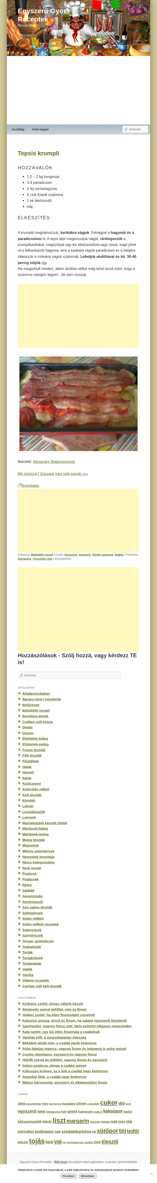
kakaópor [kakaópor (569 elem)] (113, 1111)
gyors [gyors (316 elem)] (72, 1111)
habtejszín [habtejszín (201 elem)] (85, 1111)
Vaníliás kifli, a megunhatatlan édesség (54, 1037)
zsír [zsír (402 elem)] (97, 1142)
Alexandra (24, 558)
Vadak (27, 969)
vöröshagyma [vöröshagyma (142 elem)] (75, 1142)
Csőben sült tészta (37, 722)
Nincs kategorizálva (38, 862)
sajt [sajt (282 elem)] (58, 1131)
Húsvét (28, 772)
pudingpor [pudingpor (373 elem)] (44, 1131)
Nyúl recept (31, 868)
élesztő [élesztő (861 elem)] (110, 1141)
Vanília (27, 975)
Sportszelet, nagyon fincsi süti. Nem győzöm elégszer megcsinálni (77, 1026)
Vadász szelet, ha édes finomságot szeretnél (58, 1015)
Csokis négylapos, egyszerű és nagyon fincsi (59, 1054)
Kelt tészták (32, 795)
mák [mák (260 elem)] (114, 1121)
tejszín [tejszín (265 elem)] (23, 1142)
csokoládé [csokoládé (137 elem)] (93, 1103)
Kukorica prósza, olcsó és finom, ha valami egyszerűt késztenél (74, 1020)
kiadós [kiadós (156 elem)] (128, 1111)
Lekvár (28, 806)
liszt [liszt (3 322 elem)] (59, 1120)
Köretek (28, 800)
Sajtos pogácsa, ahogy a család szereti (54, 1065)
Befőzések (31, 705)
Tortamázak (31, 963)
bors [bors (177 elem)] (45, 1103)
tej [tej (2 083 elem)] (122, 1130)
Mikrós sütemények (38, 851)
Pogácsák (30, 879)
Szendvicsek (32, 935)
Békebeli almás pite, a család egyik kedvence (59, 1043)
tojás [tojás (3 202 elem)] (37, 1141)
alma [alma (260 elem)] (22, 1103)
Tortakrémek (32, 958)
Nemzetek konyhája (38, 857)
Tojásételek (31, 947)
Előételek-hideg (35, 738)
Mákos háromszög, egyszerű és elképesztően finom (64, 1082)
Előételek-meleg (35, 744)
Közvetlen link (43, 558)
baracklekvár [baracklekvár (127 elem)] (33, 1103)
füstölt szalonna (102, 554)
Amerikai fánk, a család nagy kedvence (54, 1077)
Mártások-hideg (35, 828)
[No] (151, 1173)
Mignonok (30, 845)
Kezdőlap (18, 129)
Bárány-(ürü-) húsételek (41, 699)
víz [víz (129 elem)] (64, 1142)
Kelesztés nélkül (35, 789)
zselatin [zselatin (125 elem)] (88, 1142)
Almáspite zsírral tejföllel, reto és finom (54, 1009)
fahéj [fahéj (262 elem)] (41, 1111)
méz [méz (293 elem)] (121, 1121)
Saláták (28, 890)
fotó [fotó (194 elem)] (64, 1111)
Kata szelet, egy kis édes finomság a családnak (61, 1032)
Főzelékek (30, 761)
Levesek (29, 817)
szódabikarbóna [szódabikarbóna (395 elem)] (76, 1131)
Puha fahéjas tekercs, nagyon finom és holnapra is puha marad (74, 1049)
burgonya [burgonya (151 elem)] (55, 1103)
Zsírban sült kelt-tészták (42, 986)
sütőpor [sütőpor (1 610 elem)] (107, 1131)
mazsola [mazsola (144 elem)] (95, 1121)
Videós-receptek (35, 980)
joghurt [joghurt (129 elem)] (98, 1111)
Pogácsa (29, 873)
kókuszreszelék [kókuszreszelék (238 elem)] (30, 1121)
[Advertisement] (78, 90)
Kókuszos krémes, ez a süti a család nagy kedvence (65, 1071)
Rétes (27, 885)
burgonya (70, 554)
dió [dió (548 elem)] (121, 1103)
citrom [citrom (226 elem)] (81, 1103)
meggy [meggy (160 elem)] (105, 1121)
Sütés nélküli (33, 918)
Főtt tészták (32, 755)
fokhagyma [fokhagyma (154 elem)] (53, 1111)
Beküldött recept (42, 554)
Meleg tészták (33, 840)
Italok (27, 778)
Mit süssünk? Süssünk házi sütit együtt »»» (53, 474)
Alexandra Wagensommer (54, 461)
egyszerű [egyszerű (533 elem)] (27, 1111)
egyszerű (85, 554)
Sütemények (32, 913)
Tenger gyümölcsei (38, 941)
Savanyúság (32, 896)
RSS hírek (60, 1162)
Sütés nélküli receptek (40, 924)
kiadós (119, 554)
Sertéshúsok (32, 902)
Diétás (27, 727)
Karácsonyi (31, 783)
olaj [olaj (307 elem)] (129, 1121)
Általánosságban (36, 693)
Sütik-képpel (40, 129)
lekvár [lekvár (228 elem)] (47, 1121)
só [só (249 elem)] (94, 1131)
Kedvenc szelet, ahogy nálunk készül (52, 1004)
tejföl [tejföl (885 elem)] (133, 1131)
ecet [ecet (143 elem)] (128, 1103)
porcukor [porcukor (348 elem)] (26, 1131)
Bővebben (88, 1176)
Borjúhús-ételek (35, 716)
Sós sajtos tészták (37, 907)
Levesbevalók (33, 812)
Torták (27, 952)
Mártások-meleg (35, 834)
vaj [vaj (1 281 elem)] (58, 1141)
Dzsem (28, 733)
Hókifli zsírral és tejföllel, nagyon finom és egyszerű (64, 1060)
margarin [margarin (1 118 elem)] (78, 1121)
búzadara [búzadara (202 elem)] (69, 1103)
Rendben (68, 1176)
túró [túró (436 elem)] (49, 1142)
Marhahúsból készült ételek (44, 823)
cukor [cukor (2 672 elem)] (109, 1102)
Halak (27, 767)
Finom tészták (33, 750)
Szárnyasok (32, 930)
